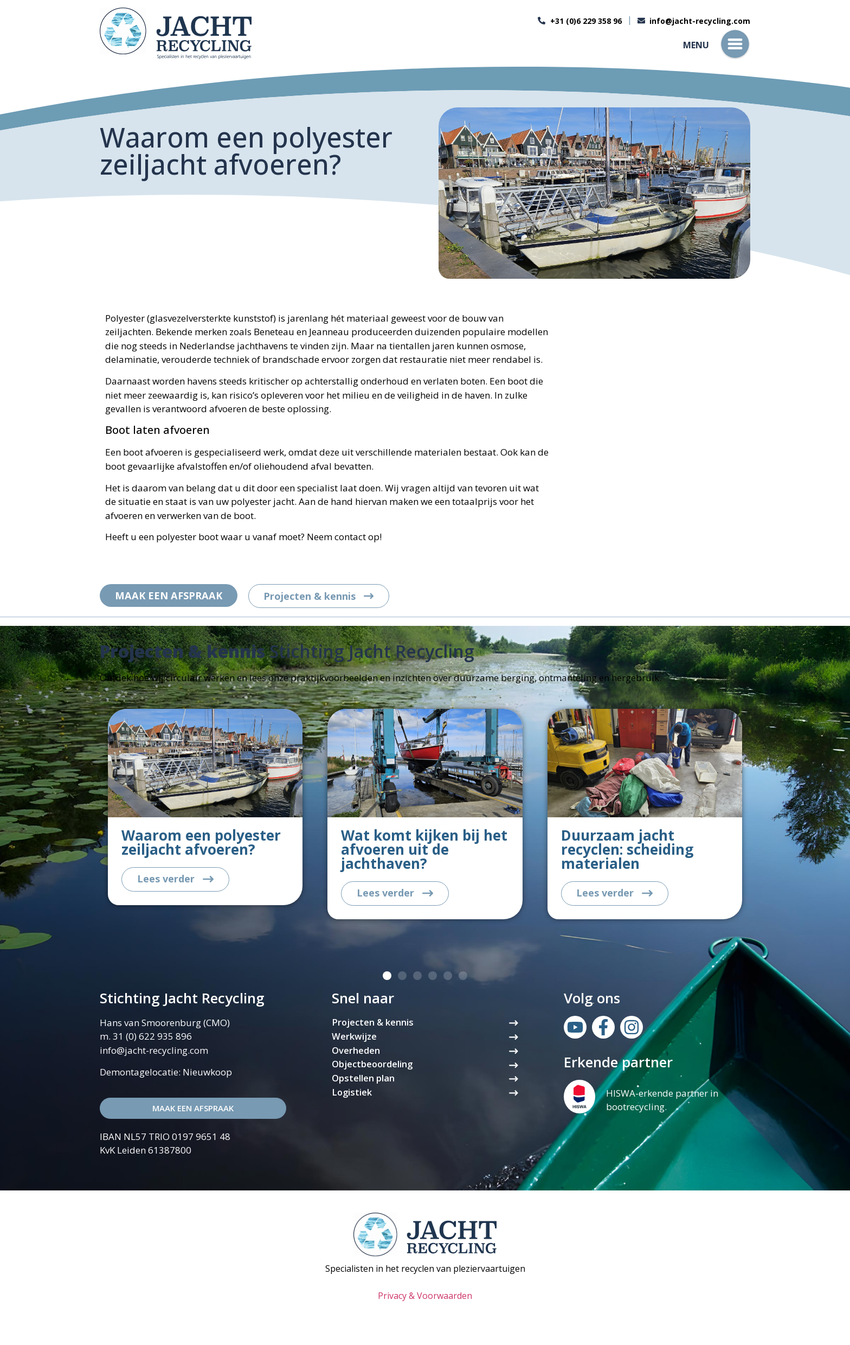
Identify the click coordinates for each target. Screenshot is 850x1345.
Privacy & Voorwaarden (425, 1297)
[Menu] (735, 44)
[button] (387, 977)
